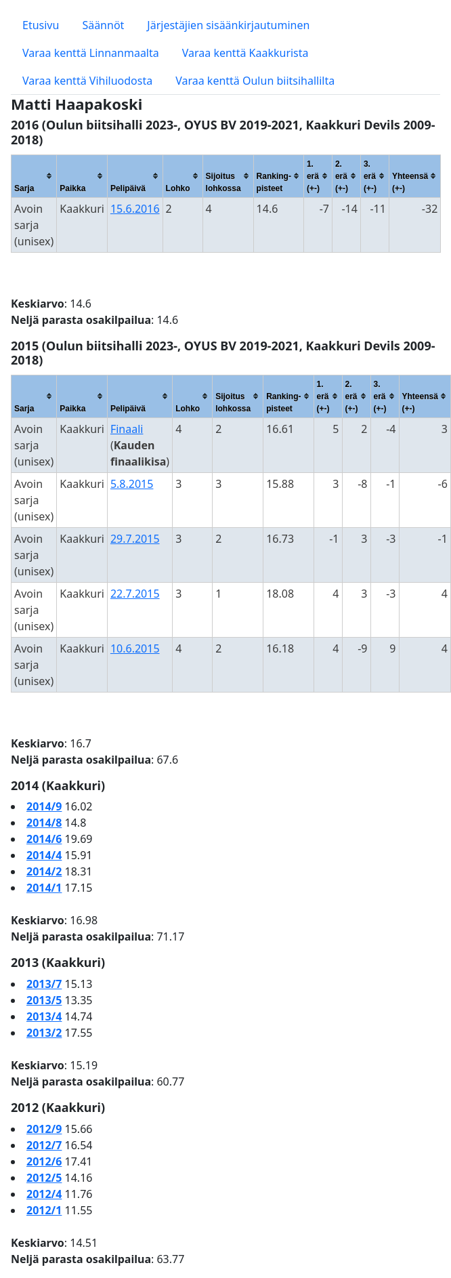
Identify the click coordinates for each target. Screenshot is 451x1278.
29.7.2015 (135, 538)
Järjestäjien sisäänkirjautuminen (228, 25)
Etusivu (40, 25)
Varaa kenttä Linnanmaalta (90, 52)
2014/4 (44, 855)
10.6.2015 (135, 648)
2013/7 (44, 983)
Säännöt (103, 25)
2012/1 (44, 1210)
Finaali (127, 428)
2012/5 (44, 1177)
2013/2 (44, 1032)
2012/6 (44, 1161)
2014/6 (44, 838)
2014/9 (44, 806)
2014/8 (44, 822)
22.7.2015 (135, 593)
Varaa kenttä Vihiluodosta (87, 80)
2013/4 (44, 1016)
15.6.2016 (135, 208)
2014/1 (44, 887)
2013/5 (44, 1000)
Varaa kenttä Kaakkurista (245, 52)
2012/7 (44, 1145)
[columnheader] (34, 175)
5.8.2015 (132, 483)
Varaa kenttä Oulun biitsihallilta (255, 80)
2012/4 (44, 1194)
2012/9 (44, 1128)
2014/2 (44, 871)
